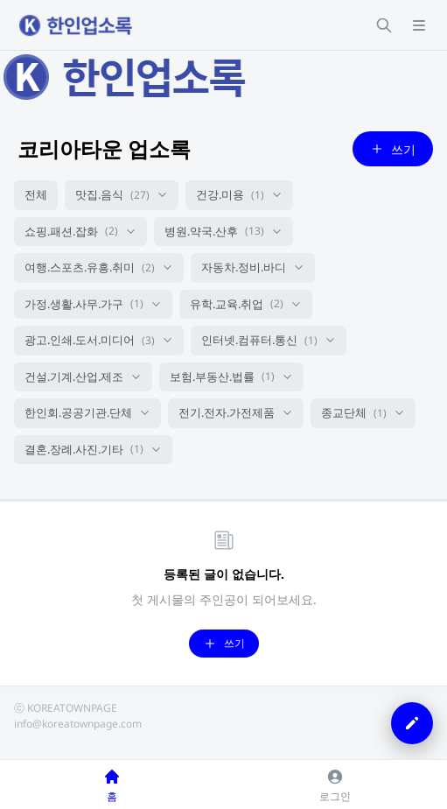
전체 (35, 194)
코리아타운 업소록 (104, 148)
